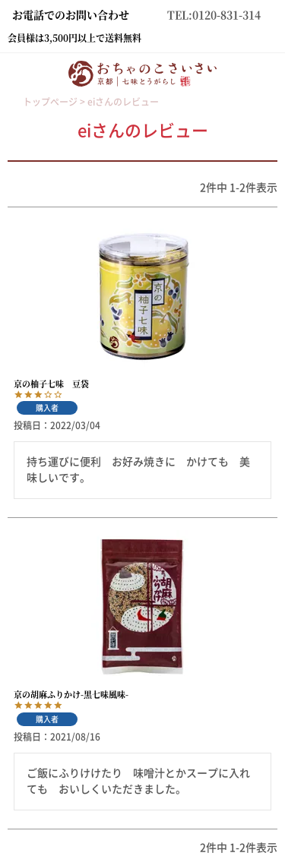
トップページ (50, 101)
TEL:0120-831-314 (214, 14)
